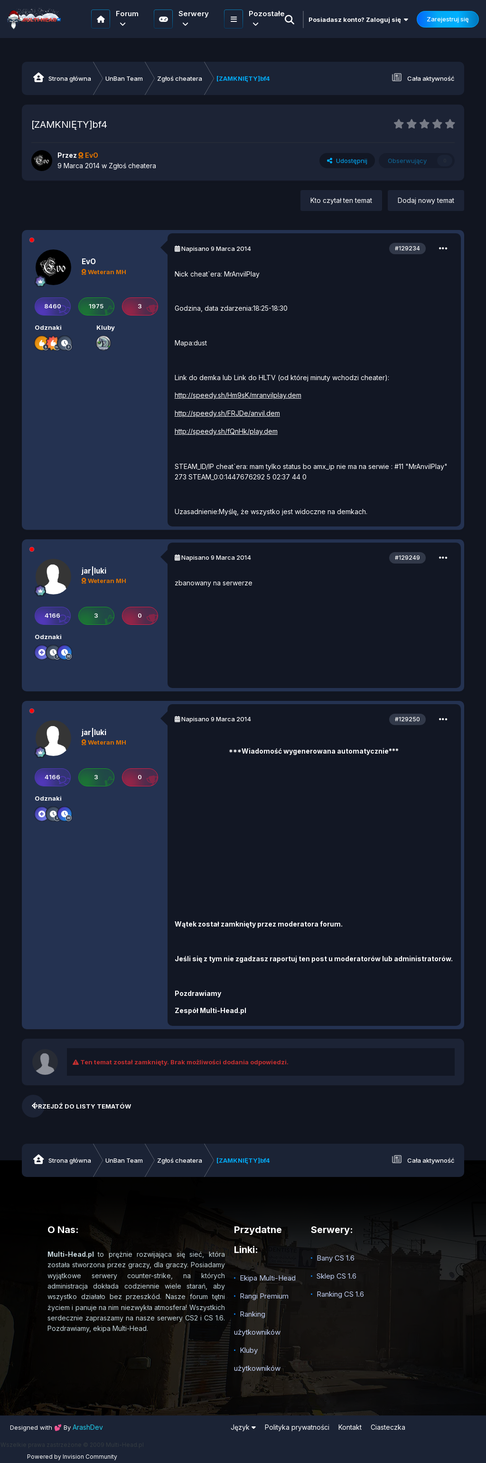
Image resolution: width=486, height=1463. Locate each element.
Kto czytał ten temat (341, 200)
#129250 (407, 719)
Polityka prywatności (297, 1427)
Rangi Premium (264, 1295)
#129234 (407, 248)
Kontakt (350, 1427)
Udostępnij (347, 160)
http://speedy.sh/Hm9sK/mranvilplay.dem (238, 395)
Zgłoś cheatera (132, 166)
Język (243, 1427)
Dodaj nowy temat (426, 200)
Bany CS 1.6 (336, 1257)
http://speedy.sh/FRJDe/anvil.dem (227, 413)
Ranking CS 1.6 (340, 1294)
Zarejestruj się (448, 19)
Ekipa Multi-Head (268, 1277)
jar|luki (94, 570)
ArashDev (88, 1427)
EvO (89, 261)
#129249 (407, 557)
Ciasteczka (388, 1427)
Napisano (216, 248)
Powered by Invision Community (72, 1456)
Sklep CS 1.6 (336, 1276)
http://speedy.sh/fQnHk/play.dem (226, 431)
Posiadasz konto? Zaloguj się (358, 19)
